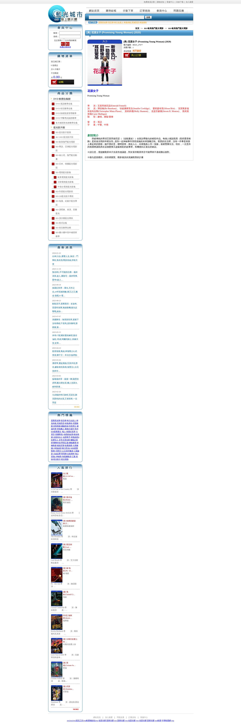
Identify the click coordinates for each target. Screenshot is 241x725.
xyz (68, 720)
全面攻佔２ (58, 437)
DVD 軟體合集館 (62, 99)
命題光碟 (102, 720)
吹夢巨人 (54, 440)
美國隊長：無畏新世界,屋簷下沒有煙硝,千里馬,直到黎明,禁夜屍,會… (65, 323)
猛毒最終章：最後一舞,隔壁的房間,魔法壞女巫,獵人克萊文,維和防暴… (65, 383)
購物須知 (160, 2)
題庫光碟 (110, 720)
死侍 (76, 429)
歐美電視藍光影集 (66, 177)
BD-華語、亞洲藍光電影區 (66, 148)
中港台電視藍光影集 (67, 187)
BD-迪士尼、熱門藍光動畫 (66, 157)
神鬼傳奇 (68, 423)
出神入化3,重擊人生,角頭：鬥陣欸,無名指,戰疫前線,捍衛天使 (65, 260)
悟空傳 (63, 420)
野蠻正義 (65, 443)
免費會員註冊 (149, 2)
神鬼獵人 (60, 429)
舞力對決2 (66, 448)
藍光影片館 (59, 127)
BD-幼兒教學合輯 (63, 228)
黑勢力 (59, 451)
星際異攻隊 (55, 420)
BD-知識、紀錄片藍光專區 (66, 203)
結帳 (61, 82)
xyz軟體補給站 (89, 720)
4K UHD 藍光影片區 (64, 137)
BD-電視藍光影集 (63, 172)
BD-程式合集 (61, 223)
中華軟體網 (166, 720)
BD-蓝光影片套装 (63, 132)
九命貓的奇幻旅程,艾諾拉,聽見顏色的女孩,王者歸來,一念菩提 (64, 399)
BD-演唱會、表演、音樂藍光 (66, 211)
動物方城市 (69, 429)
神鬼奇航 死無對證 (131, 22)
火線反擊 (57, 454)
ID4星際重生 (56, 432)
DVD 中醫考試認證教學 (66, 118)
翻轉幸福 (57, 443)
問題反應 (179, 10)
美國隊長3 (59, 434)
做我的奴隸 (68, 434)
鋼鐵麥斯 (72, 443)
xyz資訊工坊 (78, 720)
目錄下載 (180, 2)
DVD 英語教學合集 (64, 104)
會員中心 (162, 10)
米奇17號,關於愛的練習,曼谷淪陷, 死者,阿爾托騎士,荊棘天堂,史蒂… (65, 339)
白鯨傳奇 (71, 454)
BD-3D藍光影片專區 (64, 196)
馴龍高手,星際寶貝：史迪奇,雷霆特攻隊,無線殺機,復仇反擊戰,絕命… (64, 308)
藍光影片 (57, 459)
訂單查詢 (145, 10)
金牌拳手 (66, 437)
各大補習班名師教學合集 (67, 123)
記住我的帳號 (70, 40)
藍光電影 (65, 459)
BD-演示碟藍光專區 (64, 218)
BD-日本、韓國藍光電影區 (66, 166)
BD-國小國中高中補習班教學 (66, 234)
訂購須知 (132, 717)
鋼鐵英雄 (65, 426)
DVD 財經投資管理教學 (66, 113)
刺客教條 (57, 426)
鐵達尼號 (60, 445)
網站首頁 (94, 10)
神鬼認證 (58, 448)
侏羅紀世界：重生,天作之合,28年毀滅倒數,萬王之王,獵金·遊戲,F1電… (65, 292)
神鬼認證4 (75, 437)
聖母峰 (64, 454)
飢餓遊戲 (68, 445)
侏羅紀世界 (70, 432)
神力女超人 (71, 420)
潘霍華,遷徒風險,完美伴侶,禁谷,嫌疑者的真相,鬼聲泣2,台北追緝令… (65, 367)
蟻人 (64, 432)
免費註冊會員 (65, 47)
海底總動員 (66, 456)
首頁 (137, 28)
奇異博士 (72, 426)
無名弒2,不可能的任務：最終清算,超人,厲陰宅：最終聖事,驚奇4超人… (65, 276)
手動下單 (128, 10)
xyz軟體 (158, 720)
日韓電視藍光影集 (66, 182)
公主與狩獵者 (67, 451)
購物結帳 (111, 10)
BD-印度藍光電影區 (64, 191)
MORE (77, 407)
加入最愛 (189, 2)
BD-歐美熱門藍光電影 (65, 142)
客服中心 (170, 2)
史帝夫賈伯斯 (64, 440)
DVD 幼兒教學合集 (64, 108)
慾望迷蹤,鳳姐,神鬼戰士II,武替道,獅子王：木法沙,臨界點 (64, 353)
